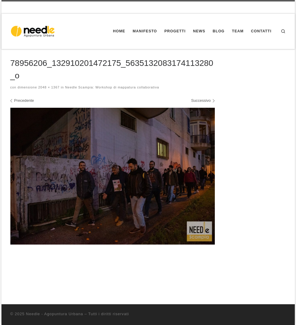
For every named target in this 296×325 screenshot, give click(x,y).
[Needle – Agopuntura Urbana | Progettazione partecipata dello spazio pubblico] (34, 31)
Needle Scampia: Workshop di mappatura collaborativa (111, 87)
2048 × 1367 (48, 87)
